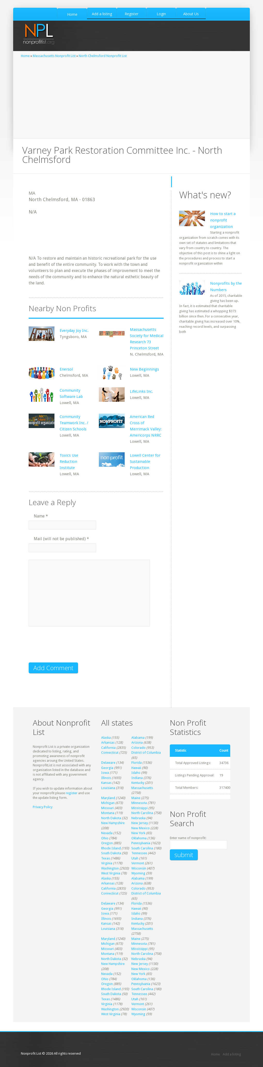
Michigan (108, 803)
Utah (134, 858)
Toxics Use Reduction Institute (69, 461)
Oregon (107, 843)
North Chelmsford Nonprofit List (103, 56)
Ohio (104, 838)
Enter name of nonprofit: (188, 838)
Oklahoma (139, 838)
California (108, 748)
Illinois (106, 778)
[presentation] (68, 648)
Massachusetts (142, 788)
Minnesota (139, 803)
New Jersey (139, 823)
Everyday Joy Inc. (74, 330)
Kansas (106, 783)
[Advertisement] (131, 97)
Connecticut (109, 752)
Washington (110, 868)
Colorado (138, 748)
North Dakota (111, 818)
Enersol (66, 369)
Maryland (108, 798)
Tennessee (139, 853)
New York (138, 833)
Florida (136, 763)
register (71, 793)
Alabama (138, 738)
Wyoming (138, 873)
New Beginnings (144, 369)
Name (41, 516)
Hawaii (136, 768)
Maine (135, 798)
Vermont (137, 863)
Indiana (137, 778)
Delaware (108, 763)
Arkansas (108, 742)
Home (25, 56)
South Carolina (142, 848)
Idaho (135, 773)
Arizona (137, 742)
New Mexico (140, 828)
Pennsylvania (140, 843)
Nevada (107, 833)
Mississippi (139, 808)
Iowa (105, 773)
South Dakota (111, 853)
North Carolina (142, 813)
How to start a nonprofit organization (223, 220)
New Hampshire (113, 823)
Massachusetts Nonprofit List (54, 56)
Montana (107, 813)
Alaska (106, 738)
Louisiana (108, 788)
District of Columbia (146, 752)
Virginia (106, 863)
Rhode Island (111, 848)
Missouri (107, 808)
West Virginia (110, 873)
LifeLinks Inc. (141, 391)
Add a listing (232, 1054)
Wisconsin (138, 868)
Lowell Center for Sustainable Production (145, 461)
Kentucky (137, 783)
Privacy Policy (42, 807)
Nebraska (138, 818)
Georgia (107, 768)
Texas (105, 858)
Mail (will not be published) (61, 538)
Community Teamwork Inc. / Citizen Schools (74, 422)
